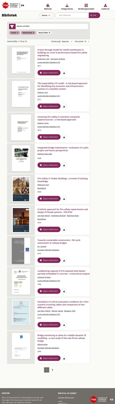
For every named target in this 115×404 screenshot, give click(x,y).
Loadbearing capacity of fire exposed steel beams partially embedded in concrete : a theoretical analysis (64, 272)
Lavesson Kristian (44, 277)
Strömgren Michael (58, 216)
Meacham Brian (73, 216)
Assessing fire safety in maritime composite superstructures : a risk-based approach (59, 118)
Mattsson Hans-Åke (45, 154)
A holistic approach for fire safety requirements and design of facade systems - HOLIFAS (63, 210)
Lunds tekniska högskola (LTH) (49, 62)
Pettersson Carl (43, 185)
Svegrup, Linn (43, 92)
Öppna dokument (50, 72)
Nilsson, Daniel (57, 311)
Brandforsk (42, 188)
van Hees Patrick (44, 216)
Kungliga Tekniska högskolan (48, 250)
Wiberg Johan (43, 344)
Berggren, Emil (69, 311)
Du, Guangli (42, 246)
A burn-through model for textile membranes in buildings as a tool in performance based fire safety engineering (62, 52)
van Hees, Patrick (44, 311)
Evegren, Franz (43, 123)
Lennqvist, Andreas (58, 59)
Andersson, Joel (43, 59)
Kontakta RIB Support (66, 397)
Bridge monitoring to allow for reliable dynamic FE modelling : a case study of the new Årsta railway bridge (62, 338)
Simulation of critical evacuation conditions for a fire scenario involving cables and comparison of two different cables (63, 304)
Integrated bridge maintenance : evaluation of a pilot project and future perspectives (63, 149)
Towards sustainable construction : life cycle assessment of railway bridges (59, 241)
